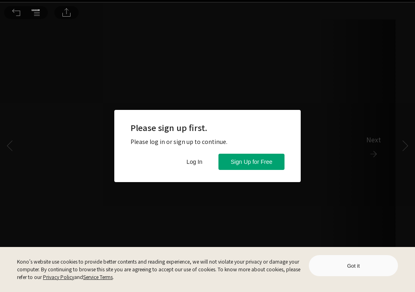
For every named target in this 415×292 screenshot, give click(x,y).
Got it (353, 266)
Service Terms (98, 276)
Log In (194, 162)
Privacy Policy (58, 276)
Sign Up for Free (251, 162)
